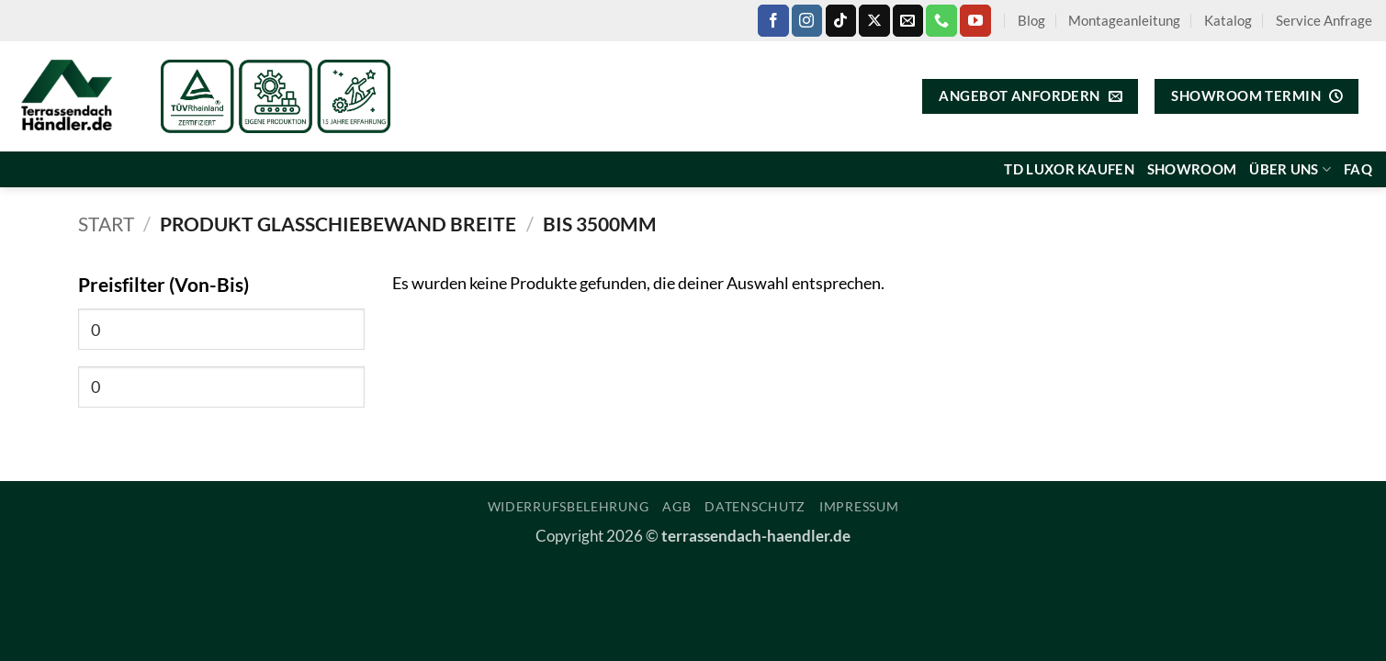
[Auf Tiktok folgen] (841, 20)
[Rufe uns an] (941, 20)
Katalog (1228, 20)
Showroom (1191, 169)
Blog (1031, 20)
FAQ (1358, 169)
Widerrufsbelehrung (568, 506)
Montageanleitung (1124, 20)
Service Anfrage (1324, 20)
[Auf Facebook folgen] (773, 20)
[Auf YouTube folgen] (975, 20)
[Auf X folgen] (874, 20)
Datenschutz (755, 506)
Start (106, 224)
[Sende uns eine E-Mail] (908, 20)
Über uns (1290, 169)
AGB (676, 506)
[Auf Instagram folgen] (807, 20)
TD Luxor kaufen (1068, 169)
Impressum (858, 506)
